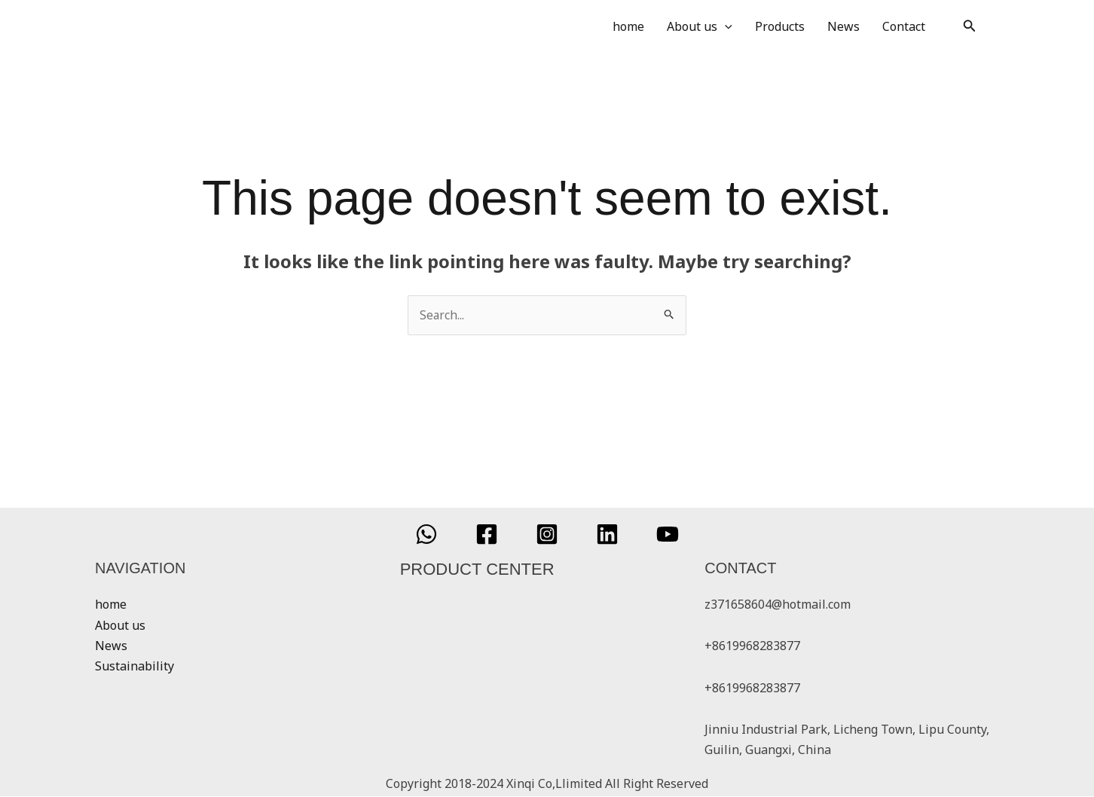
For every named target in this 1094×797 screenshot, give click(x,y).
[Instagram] (547, 535)
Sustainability (134, 666)
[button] (969, 26)
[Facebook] (486, 535)
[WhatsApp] (426, 535)
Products (780, 26)
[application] (724, 26)
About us (699, 26)
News (843, 26)
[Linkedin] (607, 535)
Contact (903, 26)
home (628, 26)
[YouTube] (667, 535)
